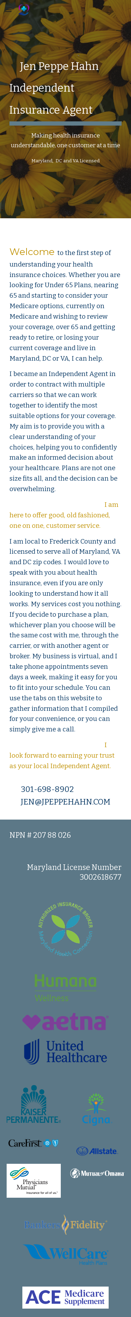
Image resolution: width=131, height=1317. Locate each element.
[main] (66, 109)
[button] (8, 9)
